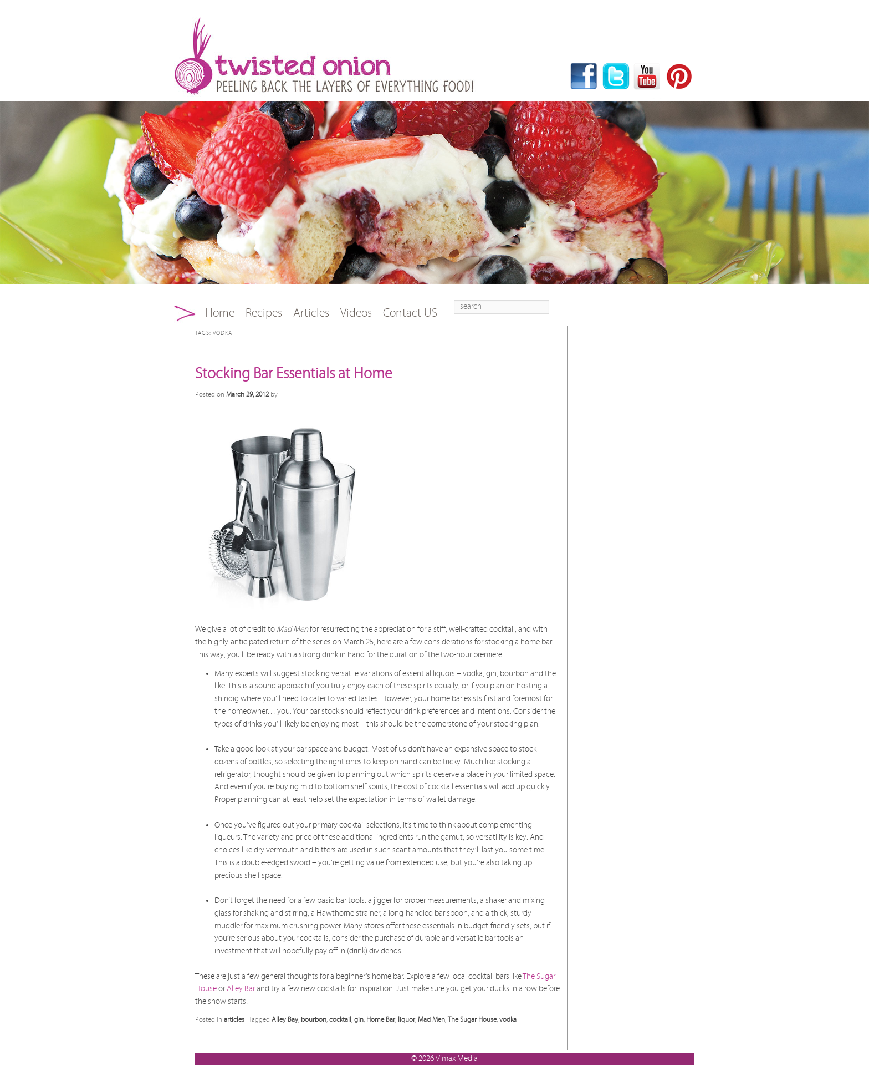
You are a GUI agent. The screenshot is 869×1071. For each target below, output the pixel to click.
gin (359, 1019)
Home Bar (380, 1019)
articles (234, 1019)
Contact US (410, 313)
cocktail (340, 1019)
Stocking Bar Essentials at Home (293, 374)
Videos (356, 313)
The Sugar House (472, 1019)
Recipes (264, 313)
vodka (508, 1019)
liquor (406, 1019)
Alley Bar (241, 988)
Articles (311, 313)
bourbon (313, 1019)
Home (219, 313)
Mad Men (431, 1019)
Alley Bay (285, 1019)
